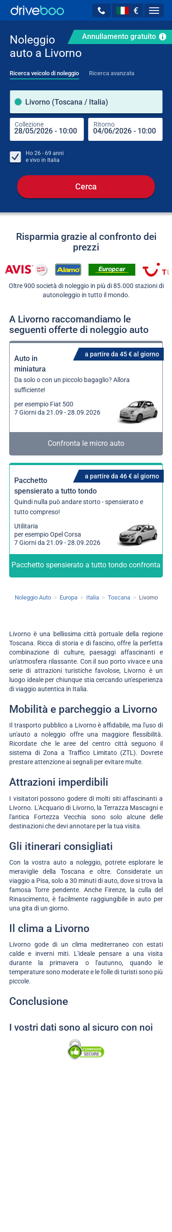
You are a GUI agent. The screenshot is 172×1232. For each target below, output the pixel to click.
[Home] (37, 10)
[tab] (44, 71)
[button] (101, 10)
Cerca (86, 186)
